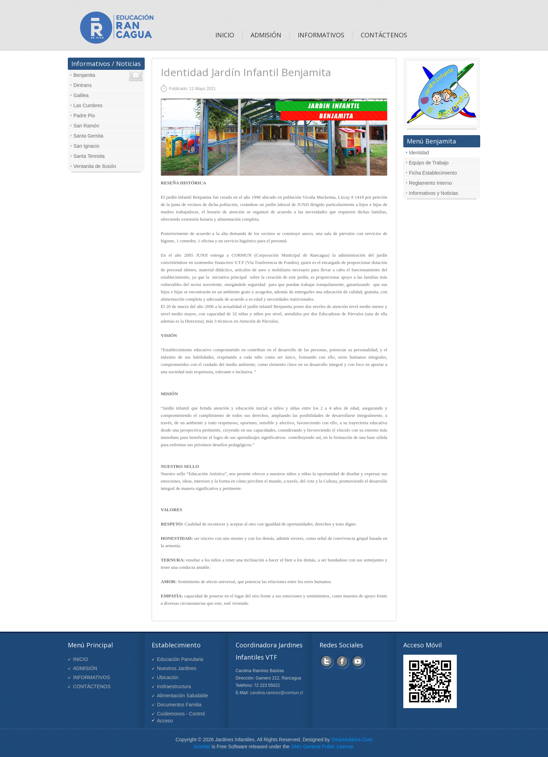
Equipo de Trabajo (429, 163)
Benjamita (84, 75)
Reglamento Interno (430, 183)
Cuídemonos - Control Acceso (181, 717)
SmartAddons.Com (352, 739)
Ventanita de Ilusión (94, 166)
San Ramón (86, 125)
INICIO (80, 659)
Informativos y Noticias (433, 193)
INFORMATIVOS (91, 677)
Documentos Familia (179, 704)
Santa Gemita (88, 136)
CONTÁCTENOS (91, 686)
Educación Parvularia (180, 659)
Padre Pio (84, 115)
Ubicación (167, 677)
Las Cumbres (87, 105)
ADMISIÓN (85, 668)
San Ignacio (86, 146)
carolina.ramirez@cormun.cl (276, 692)
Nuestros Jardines (176, 668)
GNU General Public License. (323, 746)
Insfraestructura (174, 686)
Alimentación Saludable (182, 695)
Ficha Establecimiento (433, 173)
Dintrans (82, 85)
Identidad (419, 152)
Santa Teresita (88, 156)
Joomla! (201, 746)
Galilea (81, 95)
